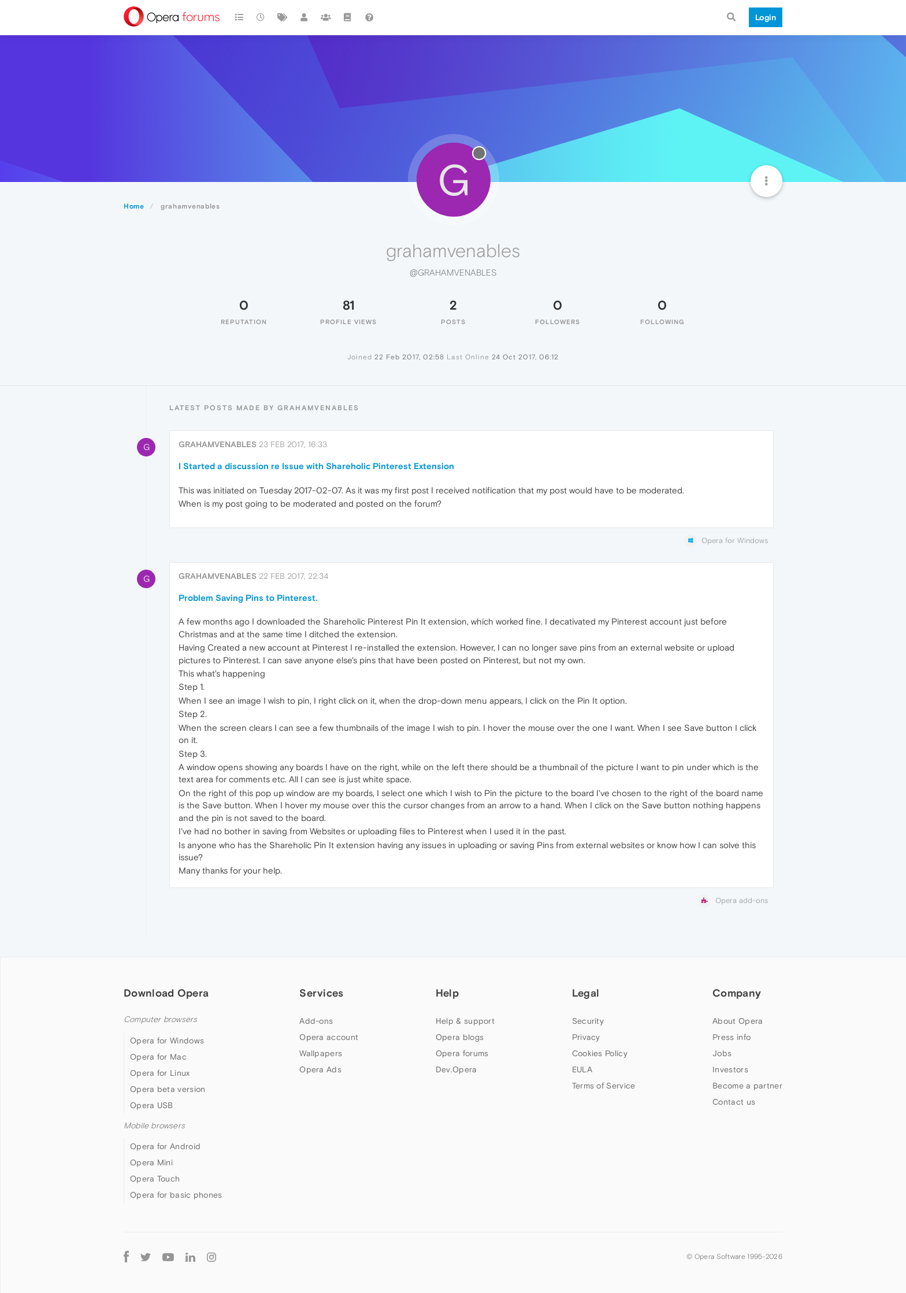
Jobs (722, 1053)
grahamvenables (218, 444)
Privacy (586, 1037)
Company (736, 993)
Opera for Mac (158, 1056)
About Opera (737, 1021)
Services (321, 993)
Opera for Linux (160, 1073)
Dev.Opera (456, 1069)
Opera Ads (320, 1069)
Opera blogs (460, 1037)
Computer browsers (160, 1019)
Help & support (465, 1021)
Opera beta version (167, 1089)
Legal (586, 993)
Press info (731, 1037)
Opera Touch (155, 1178)
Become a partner (747, 1085)
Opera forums (462, 1053)
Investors (730, 1069)
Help (447, 993)
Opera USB (151, 1105)
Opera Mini (151, 1162)
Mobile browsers (154, 1126)
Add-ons (316, 1021)
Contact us (733, 1101)
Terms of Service (604, 1085)
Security (588, 1021)
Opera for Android (165, 1146)
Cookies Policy (599, 1053)
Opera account (328, 1037)
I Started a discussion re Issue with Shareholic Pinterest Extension (316, 466)
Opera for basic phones (176, 1194)
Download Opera (166, 993)
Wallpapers (320, 1053)
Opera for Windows (167, 1040)
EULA (582, 1069)
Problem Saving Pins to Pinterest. (248, 598)
